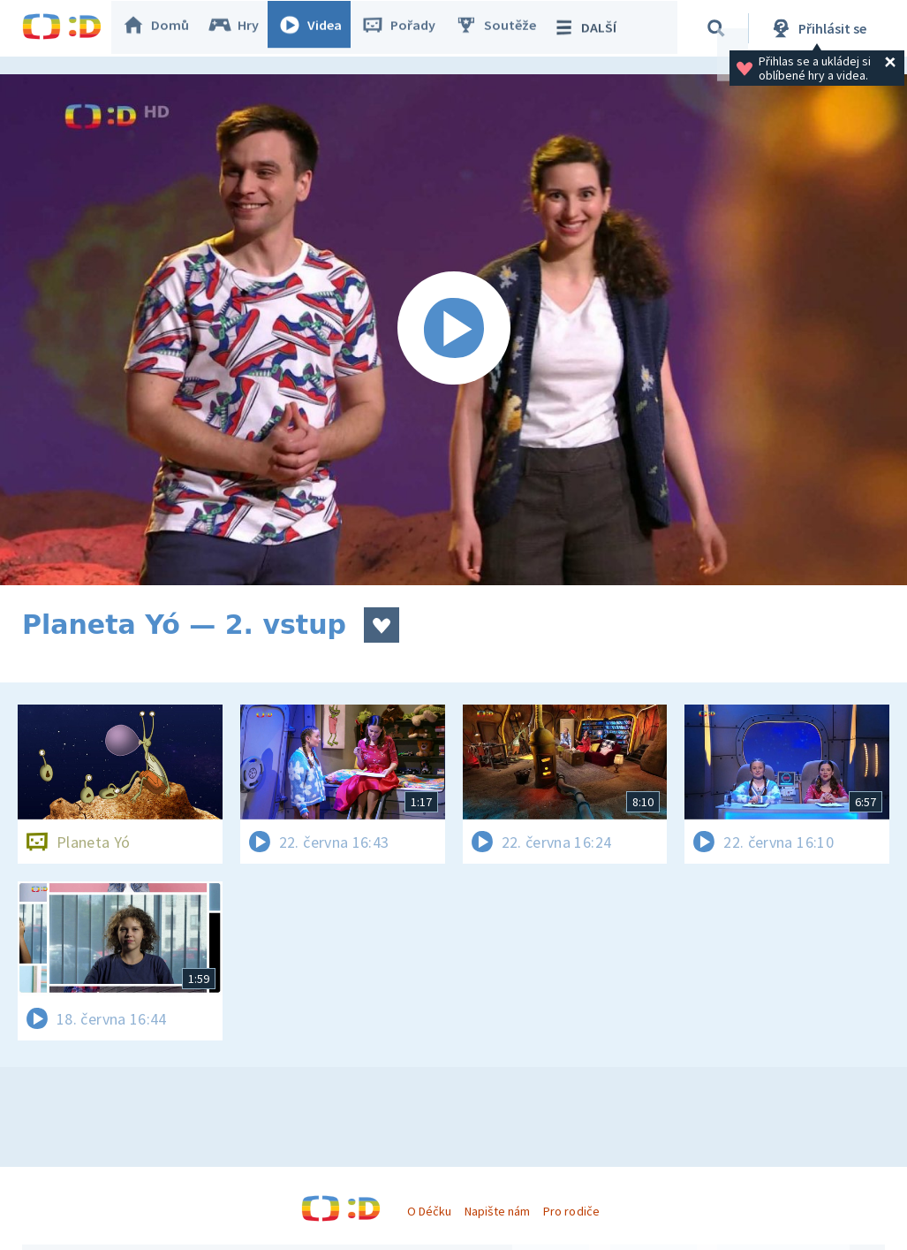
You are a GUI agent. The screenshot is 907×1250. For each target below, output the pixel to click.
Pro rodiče (571, 1211)
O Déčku (429, 1211)
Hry (242, 28)
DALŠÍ (593, 28)
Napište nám (497, 1211)
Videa (318, 28)
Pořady (407, 28)
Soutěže (504, 28)
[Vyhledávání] (719, 28)
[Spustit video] (453, 329)
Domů (164, 28)
